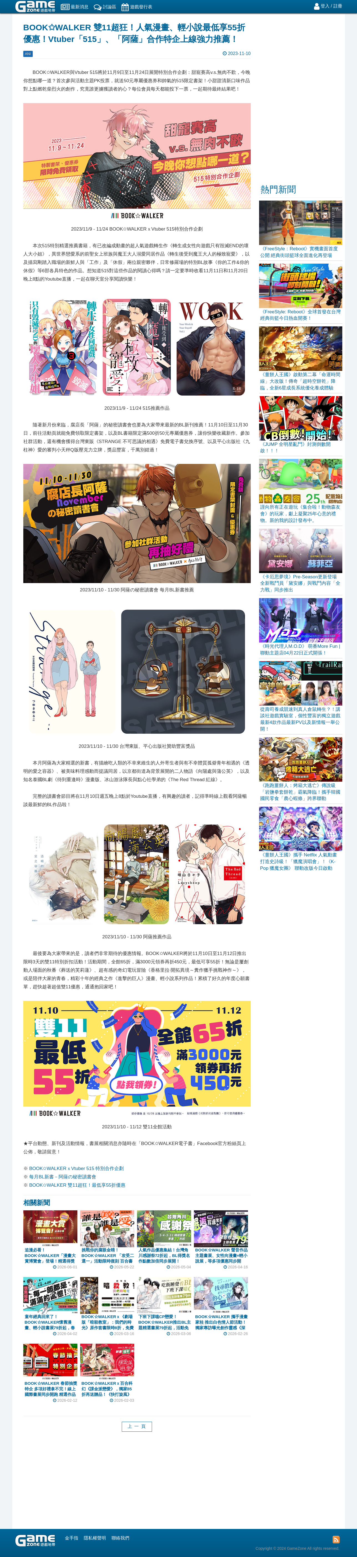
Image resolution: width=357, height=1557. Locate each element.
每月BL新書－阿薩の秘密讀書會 (62, 1176)
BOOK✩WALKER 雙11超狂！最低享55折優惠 (77, 1185)
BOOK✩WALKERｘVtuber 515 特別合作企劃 (76, 1168)
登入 (325, 6)
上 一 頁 (137, 1426)
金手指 (71, 1538)
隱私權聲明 (95, 1538)
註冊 (337, 6)
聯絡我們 (120, 1538)
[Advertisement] (137, 1484)
